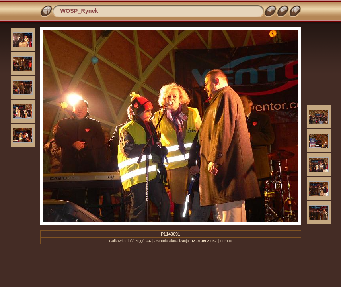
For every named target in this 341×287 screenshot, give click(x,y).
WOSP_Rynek (79, 11)
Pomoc (226, 240)
